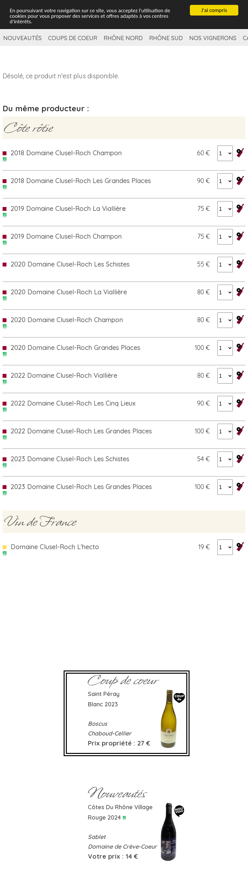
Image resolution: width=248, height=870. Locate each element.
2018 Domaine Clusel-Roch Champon (66, 153)
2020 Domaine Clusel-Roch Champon (67, 320)
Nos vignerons (212, 38)
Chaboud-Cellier (109, 733)
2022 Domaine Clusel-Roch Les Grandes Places (81, 431)
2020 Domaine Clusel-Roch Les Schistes (70, 264)
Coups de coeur (72, 38)
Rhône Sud (166, 38)
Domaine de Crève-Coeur (122, 846)
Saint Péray (103, 694)
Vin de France (40, 521)
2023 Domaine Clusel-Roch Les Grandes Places (81, 487)
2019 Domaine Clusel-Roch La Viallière (68, 208)
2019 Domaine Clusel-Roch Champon (66, 236)
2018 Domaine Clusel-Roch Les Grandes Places (81, 181)
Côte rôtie (28, 127)
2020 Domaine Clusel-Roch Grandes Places (75, 347)
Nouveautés (22, 38)
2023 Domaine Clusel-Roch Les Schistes (70, 459)
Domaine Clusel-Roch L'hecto (55, 547)
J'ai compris (214, 10)
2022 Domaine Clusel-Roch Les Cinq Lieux (73, 403)
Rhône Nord (123, 38)
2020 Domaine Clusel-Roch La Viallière (69, 292)
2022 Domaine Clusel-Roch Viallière (64, 375)
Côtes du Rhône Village (120, 807)
